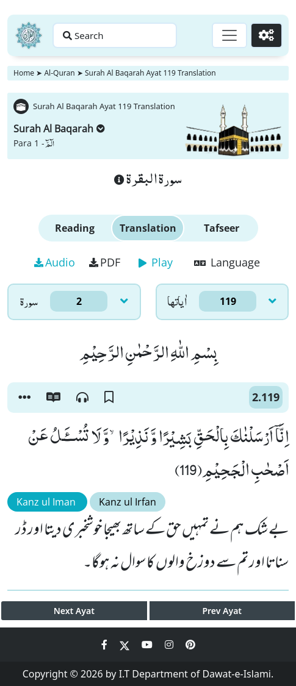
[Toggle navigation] (229, 35)
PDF (104, 262)
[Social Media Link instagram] (170, 644)
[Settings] (266, 35)
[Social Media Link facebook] (105, 644)
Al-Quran (59, 73)
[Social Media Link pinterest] (190, 644)
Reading (75, 228)
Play (156, 262)
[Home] (28, 35)
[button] (24, 398)
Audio (54, 262)
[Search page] (115, 35)
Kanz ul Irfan (127, 502)
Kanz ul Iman (47, 502)
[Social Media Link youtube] (148, 644)
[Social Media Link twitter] (126, 644)
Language (227, 262)
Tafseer (221, 228)
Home (23, 73)
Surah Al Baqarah (59, 128)
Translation (148, 228)
